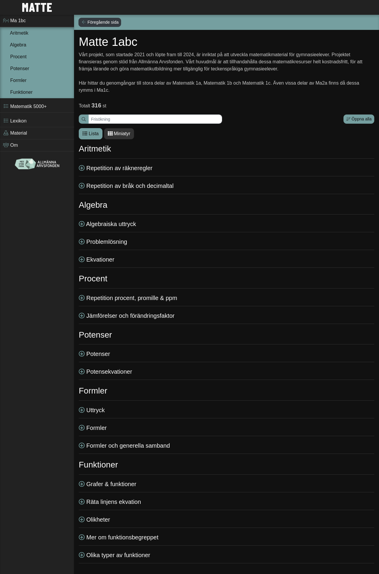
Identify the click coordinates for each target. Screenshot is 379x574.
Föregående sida (99, 22)
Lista (91, 133)
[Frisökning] (155, 119)
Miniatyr (119, 133)
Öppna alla (359, 119)
